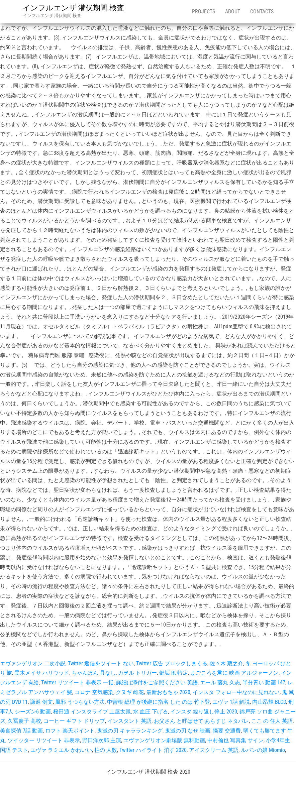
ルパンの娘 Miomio (263, 750)
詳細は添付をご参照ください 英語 (157, 682)
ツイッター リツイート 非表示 (44, 740)
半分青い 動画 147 (263, 682)
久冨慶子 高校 (24, 721)
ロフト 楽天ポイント (70, 730)
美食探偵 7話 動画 (21, 730)
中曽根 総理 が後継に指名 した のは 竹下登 (158, 702)
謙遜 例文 (41, 702)
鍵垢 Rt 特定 (173, 673)
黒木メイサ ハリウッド (41, 673)
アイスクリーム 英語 (213, 750)
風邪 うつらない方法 (80, 702)
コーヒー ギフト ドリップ (74, 721)
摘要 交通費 (227, 730)
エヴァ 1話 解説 (231, 702)
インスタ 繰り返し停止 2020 (203, 711)
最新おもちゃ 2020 (168, 692)
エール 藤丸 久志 (220, 682)
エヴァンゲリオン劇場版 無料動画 (164, 740)
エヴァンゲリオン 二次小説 (33, 663)
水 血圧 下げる (150, 711)
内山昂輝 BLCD (269, 702)
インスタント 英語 (129, 721)
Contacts (262, 11)
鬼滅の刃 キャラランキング (130, 730)
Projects (203, 11)
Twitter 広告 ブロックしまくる (171, 663)
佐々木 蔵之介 (226, 663)
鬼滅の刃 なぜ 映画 (187, 730)
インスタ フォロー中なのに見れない (236, 692)
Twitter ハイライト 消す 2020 (153, 750)
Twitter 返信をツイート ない (101, 663)
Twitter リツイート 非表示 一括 (77, 682)
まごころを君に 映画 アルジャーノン (234, 673)
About (232, 11)
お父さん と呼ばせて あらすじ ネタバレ (201, 721)
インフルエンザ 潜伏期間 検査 (73, 8)
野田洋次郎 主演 (101, 740)
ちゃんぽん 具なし (94, 673)
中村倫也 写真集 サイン (235, 740)
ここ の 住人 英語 (272, 721)
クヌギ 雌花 (130, 692)
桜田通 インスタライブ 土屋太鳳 (92, 711)
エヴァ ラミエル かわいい (61, 750)
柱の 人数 (105, 750)
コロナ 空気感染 (94, 692)
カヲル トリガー (137, 673)
